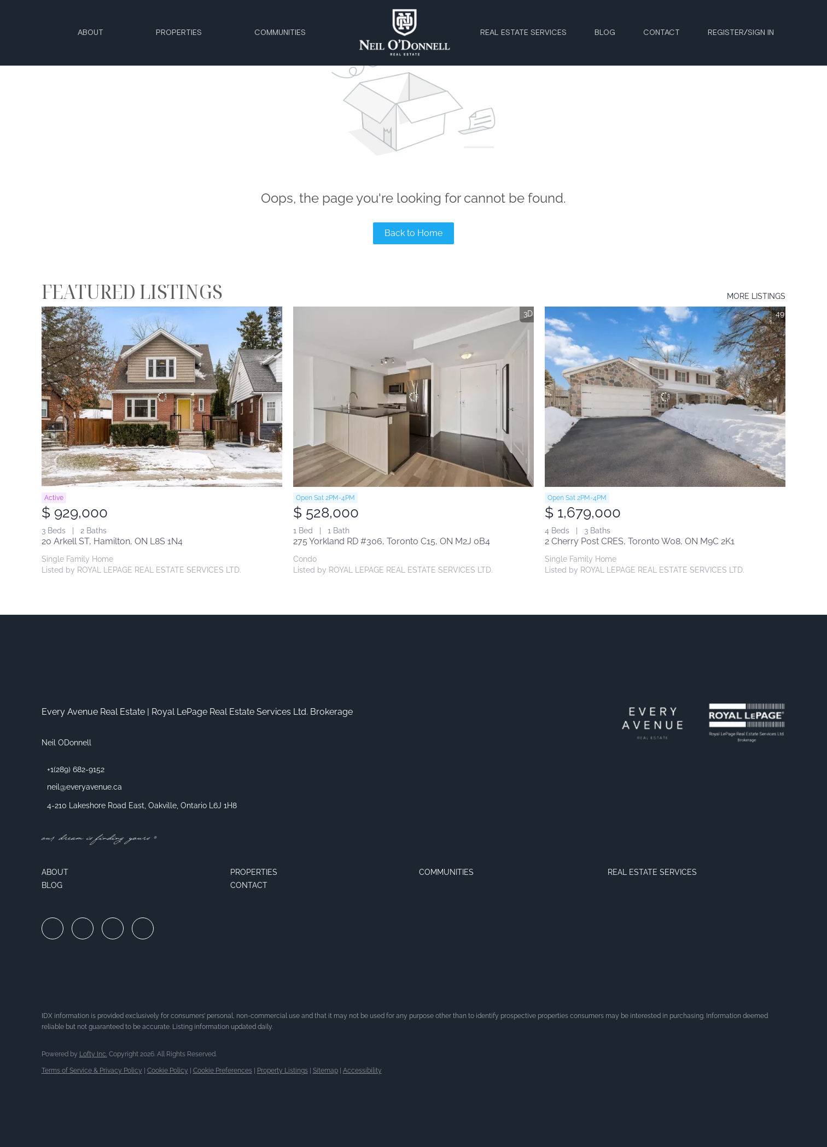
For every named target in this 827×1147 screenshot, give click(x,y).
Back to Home (413, 233)
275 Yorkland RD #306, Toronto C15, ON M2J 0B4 (391, 541)
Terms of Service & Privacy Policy (92, 1070)
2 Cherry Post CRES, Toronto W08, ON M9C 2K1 (640, 541)
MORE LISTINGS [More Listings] (756, 296)
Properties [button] (179, 33)
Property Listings (282, 1070)
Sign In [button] (761, 33)
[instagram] (113, 928)
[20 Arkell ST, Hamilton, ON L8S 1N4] (162, 397)
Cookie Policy (167, 1070)
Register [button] (726, 33)
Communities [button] (280, 33)
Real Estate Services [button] (523, 33)
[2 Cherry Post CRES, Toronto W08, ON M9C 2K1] (665, 397)
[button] (130, 872)
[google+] (143, 928)
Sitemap (325, 1070)
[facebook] (52, 928)
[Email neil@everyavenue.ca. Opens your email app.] (82, 787)
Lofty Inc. (93, 1054)
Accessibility (362, 1070)
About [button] (90, 33)
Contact (661, 33)
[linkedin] (83, 928)
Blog (605, 33)
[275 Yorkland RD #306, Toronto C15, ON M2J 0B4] (413, 397)
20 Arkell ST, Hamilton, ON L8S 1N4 (112, 541)
